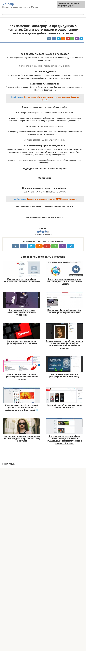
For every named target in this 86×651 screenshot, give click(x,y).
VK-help (8, 4)
